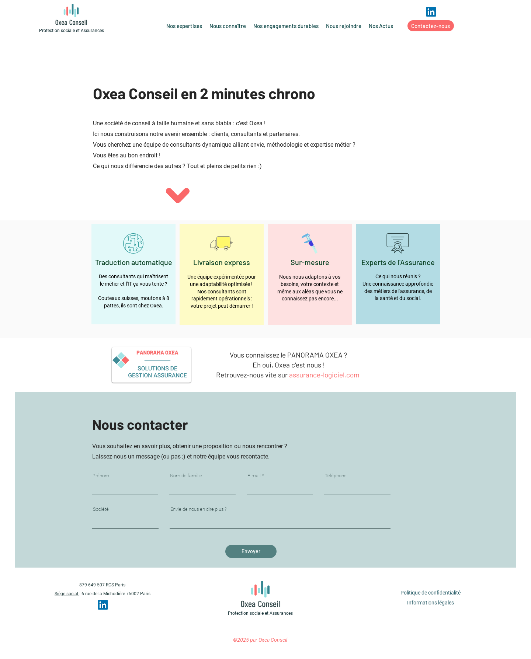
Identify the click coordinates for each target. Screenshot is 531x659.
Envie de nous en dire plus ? (198, 509)
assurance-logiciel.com (325, 374)
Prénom (101, 475)
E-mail (254, 475)
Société (101, 509)
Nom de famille (186, 475)
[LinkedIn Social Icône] (431, 12)
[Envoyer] (251, 551)
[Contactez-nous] (430, 25)
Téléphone (336, 475)
